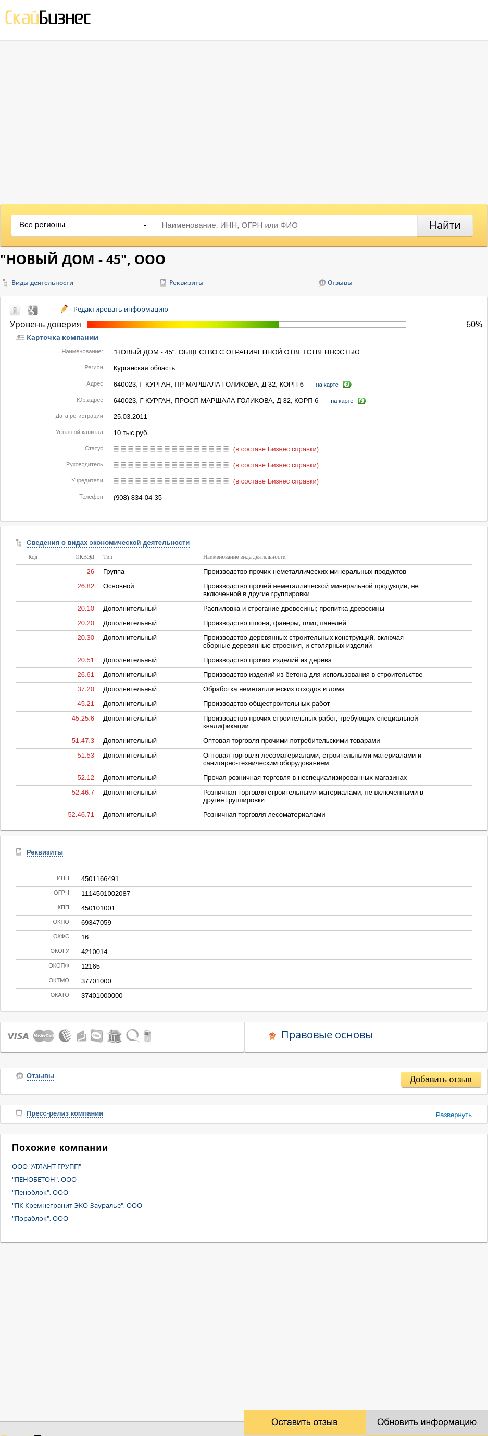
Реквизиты (186, 282)
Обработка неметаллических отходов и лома (274, 689)
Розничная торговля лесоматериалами (264, 815)
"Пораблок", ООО (40, 1218)
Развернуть (454, 1115)
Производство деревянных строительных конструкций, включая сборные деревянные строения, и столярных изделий (303, 641)
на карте (327, 384)
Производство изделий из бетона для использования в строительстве (313, 674)
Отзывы (340, 282)
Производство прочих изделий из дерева (267, 660)
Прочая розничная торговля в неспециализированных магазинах (305, 778)
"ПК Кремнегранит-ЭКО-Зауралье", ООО (77, 1205)
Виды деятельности (42, 282)
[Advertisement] (244, 118)
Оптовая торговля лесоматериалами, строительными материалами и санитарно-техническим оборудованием (312, 759)
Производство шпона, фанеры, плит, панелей (274, 623)
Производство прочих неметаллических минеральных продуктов (304, 571)
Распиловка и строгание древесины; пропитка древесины (293, 608)
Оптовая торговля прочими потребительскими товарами (291, 741)
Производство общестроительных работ (266, 704)
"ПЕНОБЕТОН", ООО (44, 1179)
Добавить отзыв (440, 1079)
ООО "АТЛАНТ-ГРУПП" (46, 1166)
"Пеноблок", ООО (40, 1192)
